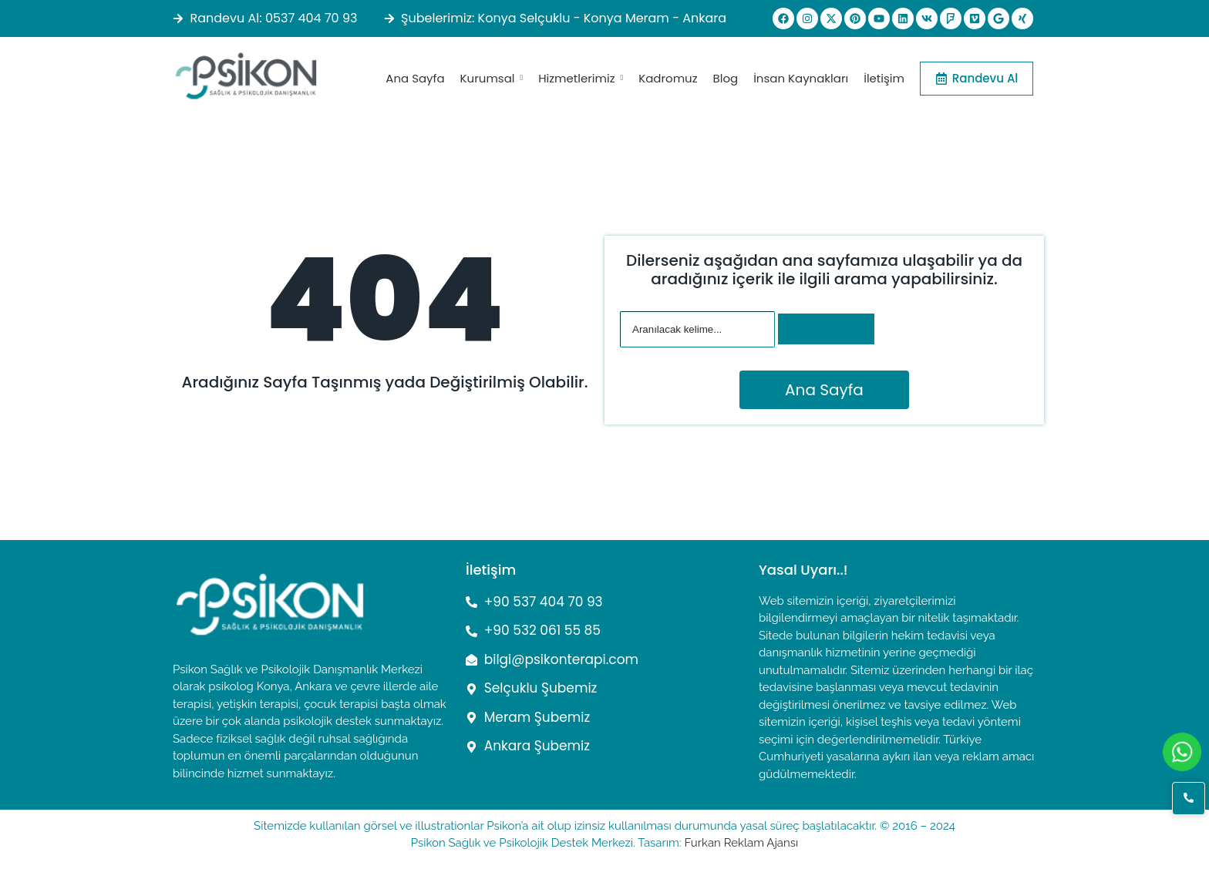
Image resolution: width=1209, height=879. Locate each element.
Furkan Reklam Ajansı (741, 843)
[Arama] (697, 329)
